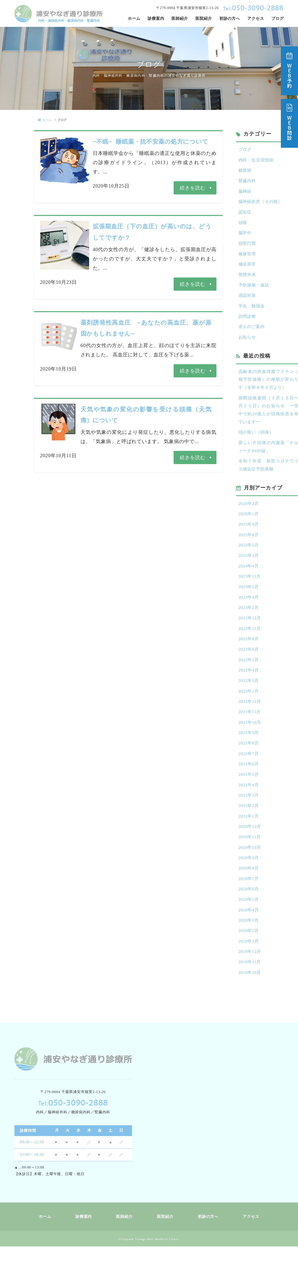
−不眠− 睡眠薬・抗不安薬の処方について (151, 141)
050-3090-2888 (253, 7)
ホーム (45, 120)
